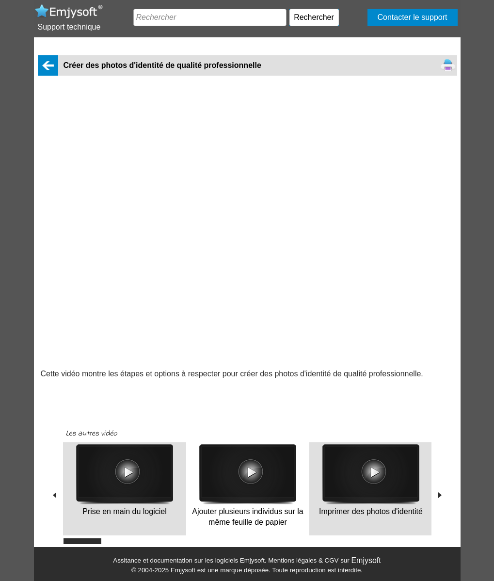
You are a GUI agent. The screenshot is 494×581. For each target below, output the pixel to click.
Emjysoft (366, 560)
